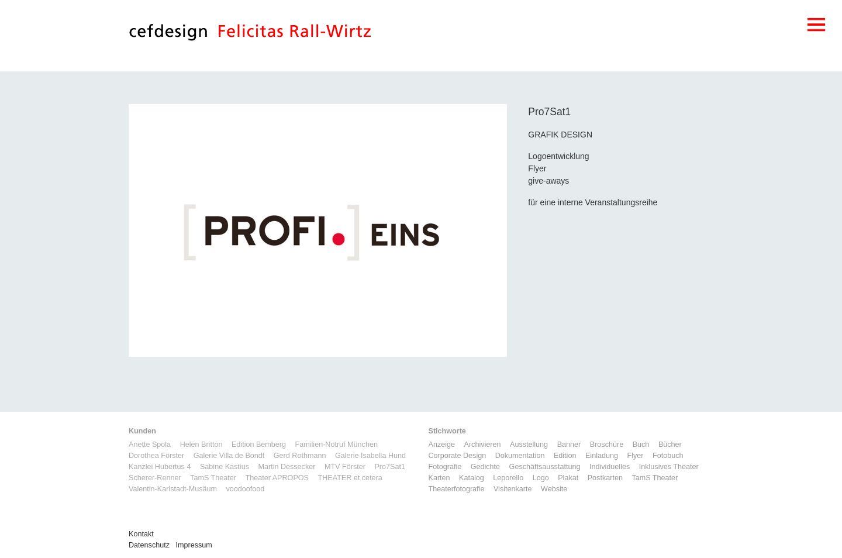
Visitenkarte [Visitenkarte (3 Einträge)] (513, 489)
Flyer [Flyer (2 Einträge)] (635, 456)
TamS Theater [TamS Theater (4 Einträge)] (655, 478)
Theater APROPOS (277, 478)
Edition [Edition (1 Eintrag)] (565, 456)
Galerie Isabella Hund (370, 456)
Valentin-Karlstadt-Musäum (173, 489)
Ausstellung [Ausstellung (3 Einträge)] (529, 444)
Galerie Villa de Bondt (229, 456)
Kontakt (141, 534)
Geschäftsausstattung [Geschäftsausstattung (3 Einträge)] (545, 467)
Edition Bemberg (259, 444)
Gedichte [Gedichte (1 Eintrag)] (485, 467)
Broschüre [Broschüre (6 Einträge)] (606, 444)
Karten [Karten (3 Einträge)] (439, 478)
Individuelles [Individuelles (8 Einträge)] (609, 467)
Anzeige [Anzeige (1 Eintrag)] (442, 444)
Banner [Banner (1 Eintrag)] (569, 444)
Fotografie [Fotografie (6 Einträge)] (445, 467)
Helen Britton (201, 444)
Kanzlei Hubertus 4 (160, 467)
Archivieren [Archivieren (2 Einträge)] (482, 444)
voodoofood (245, 489)
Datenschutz (149, 545)
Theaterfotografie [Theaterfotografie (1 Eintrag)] (457, 489)
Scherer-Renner (155, 478)
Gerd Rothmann (300, 456)
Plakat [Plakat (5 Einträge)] (568, 478)
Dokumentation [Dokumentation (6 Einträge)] (520, 456)
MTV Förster (345, 467)
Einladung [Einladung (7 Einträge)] (601, 456)
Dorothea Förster (156, 456)
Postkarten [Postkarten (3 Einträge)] (605, 478)
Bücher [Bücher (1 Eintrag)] (670, 444)
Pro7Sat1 (389, 467)
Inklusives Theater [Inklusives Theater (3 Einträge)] (669, 467)
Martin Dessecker (286, 467)
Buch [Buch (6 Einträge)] (641, 444)
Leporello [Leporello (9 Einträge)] (508, 478)
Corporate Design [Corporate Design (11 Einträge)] (457, 456)
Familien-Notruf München (336, 444)
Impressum (194, 545)
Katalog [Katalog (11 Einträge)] (471, 478)
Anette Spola (150, 444)
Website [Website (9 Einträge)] (554, 489)
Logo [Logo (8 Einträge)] (541, 478)
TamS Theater (213, 478)
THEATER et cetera (350, 478)
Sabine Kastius (224, 467)
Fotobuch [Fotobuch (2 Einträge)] (668, 456)
